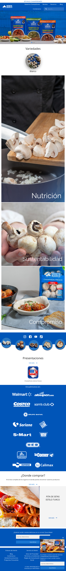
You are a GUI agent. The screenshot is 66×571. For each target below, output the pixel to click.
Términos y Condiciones (32, 556)
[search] (54, 9)
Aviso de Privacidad (32, 554)
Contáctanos (11, 556)
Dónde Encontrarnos (11, 558)
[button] (33, 372)
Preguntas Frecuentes (11, 560)
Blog (11, 554)
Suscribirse (52, 568)
